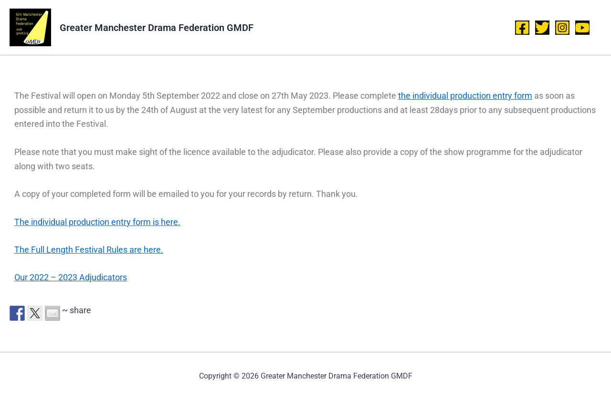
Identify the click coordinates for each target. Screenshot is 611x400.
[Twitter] (542, 28)
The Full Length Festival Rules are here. (88, 250)
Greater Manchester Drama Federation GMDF (156, 27)
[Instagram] (562, 28)
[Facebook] (522, 28)
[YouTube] (582, 28)
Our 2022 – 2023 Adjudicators (70, 277)
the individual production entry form (465, 96)
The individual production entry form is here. (97, 222)
